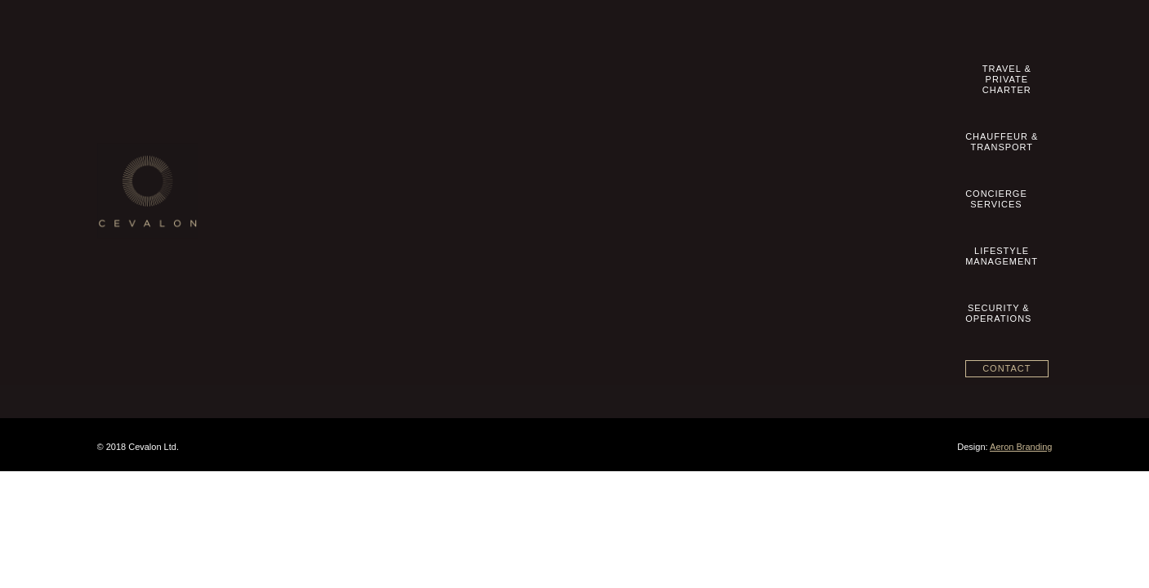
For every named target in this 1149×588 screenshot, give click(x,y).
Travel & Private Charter (488, 134)
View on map (776, 266)
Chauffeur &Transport (597, 75)
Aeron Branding (1021, 447)
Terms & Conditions (154, 185)
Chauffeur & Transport (484, 151)
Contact (1006, 73)
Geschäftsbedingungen (162, 202)
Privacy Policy (142, 219)
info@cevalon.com (816, 152)
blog (121, 254)
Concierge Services (478, 168)
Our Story (133, 134)
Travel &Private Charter (481, 75)
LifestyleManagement (797, 75)
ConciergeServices (697, 75)
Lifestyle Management (484, 185)
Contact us (135, 151)
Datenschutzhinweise (158, 237)
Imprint (127, 168)
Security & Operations (484, 202)
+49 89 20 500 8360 (825, 135)
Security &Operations (899, 75)
